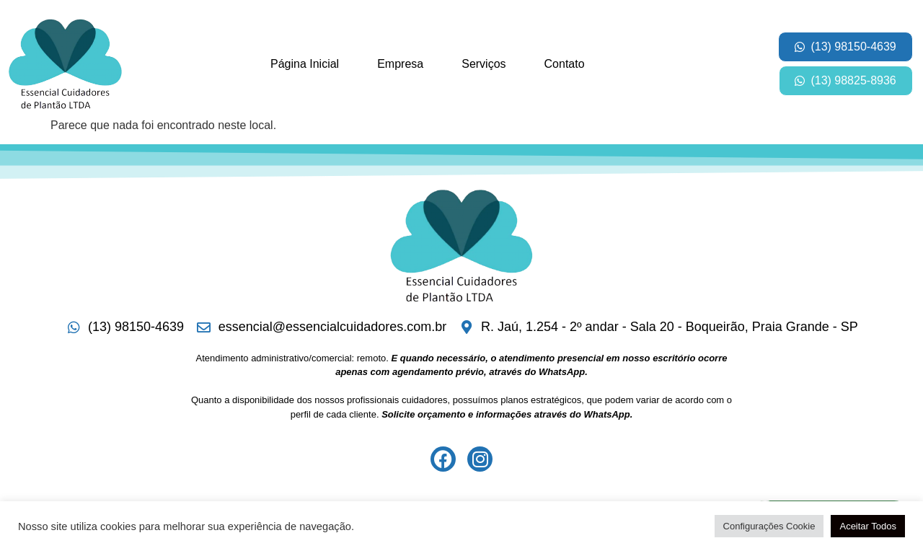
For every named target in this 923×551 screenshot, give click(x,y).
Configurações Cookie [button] (769, 526)
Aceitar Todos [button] (867, 526)
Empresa (400, 64)
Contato (564, 64)
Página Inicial (304, 64)
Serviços (483, 64)
